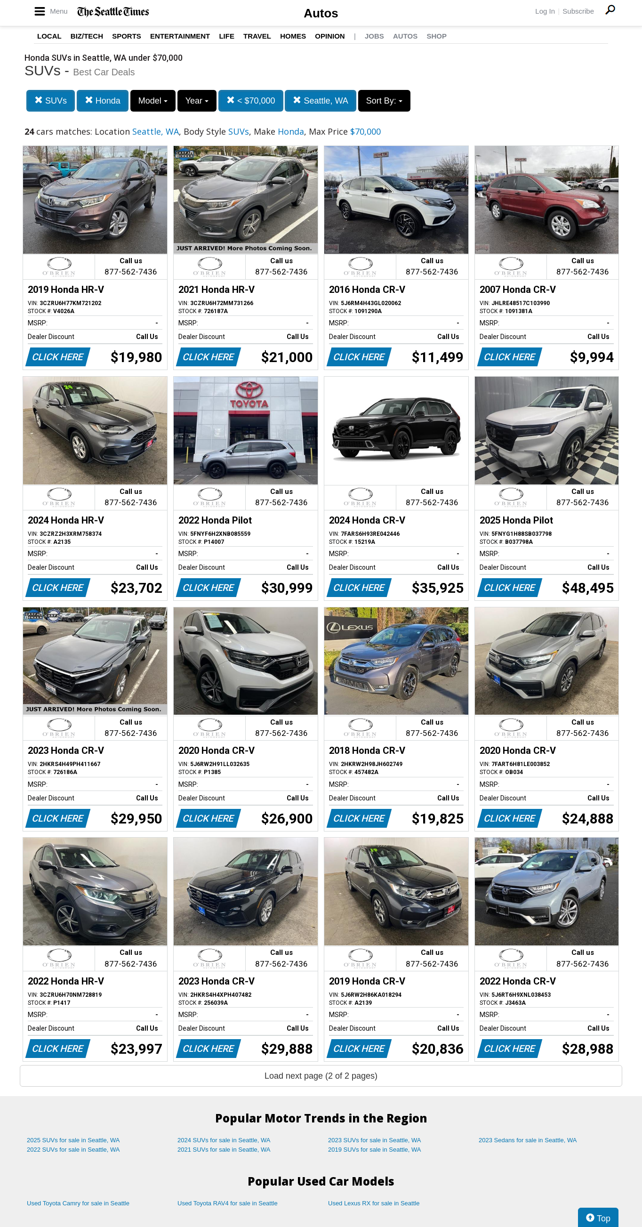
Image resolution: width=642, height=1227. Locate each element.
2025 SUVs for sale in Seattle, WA (73, 1140)
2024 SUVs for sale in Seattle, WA (224, 1140)
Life (226, 36)
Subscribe (578, 11)
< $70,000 (250, 100)
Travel (257, 36)
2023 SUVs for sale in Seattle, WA (374, 1140)
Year (197, 100)
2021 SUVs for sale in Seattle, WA (224, 1149)
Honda (102, 100)
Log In (545, 11)
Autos (321, 13)
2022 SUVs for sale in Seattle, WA (73, 1149)
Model (153, 100)
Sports (126, 36)
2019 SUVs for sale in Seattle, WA (374, 1149)
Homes (293, 36)
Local (49, 36)
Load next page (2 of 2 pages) (321, 1076)
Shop (436, 36)
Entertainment (180, 36)
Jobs (374, 36)
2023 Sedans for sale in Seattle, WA (528, 1140)
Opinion (330, 36)
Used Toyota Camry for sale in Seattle (78, 1203)
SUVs (50, 100)
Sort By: (384, 100)
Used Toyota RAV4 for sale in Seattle (227, 1203)
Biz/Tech (87, 36)
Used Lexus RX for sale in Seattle (373, 1203)
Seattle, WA (320, 100)
